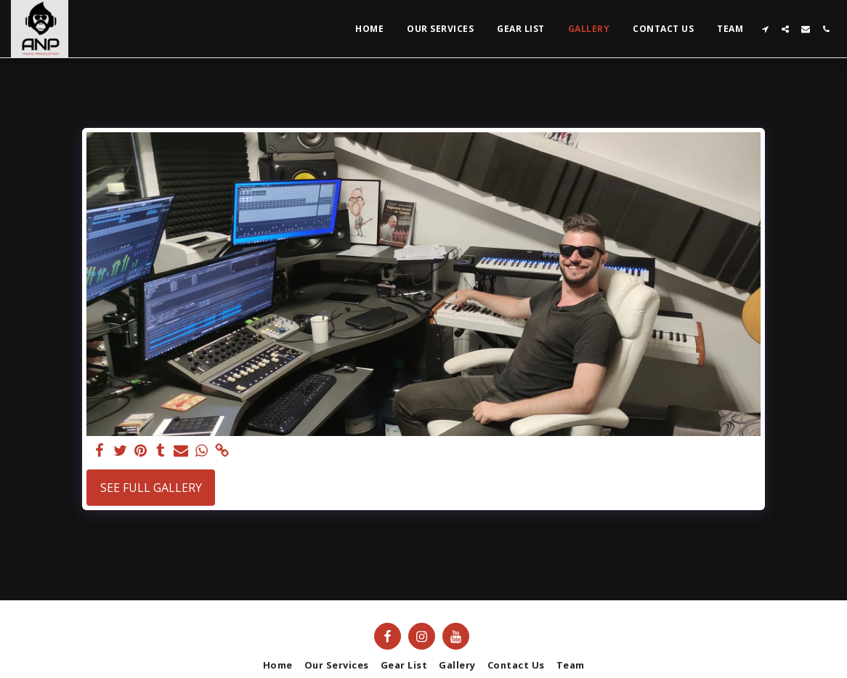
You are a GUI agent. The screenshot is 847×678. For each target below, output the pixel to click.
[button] (764, 29)
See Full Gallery (151, 488)
